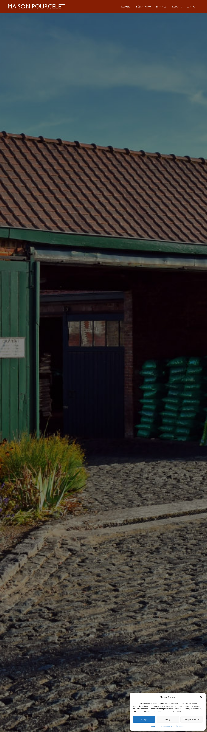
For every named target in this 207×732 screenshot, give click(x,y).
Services (164, 9)
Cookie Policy (156, 726)
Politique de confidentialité (173, 726)
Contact (194, 9)
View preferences (191, 719)
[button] (201, 697)
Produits (179, 9)
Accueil (128, 9)
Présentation (146, 9)
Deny (167, 719)
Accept (144, 719)
